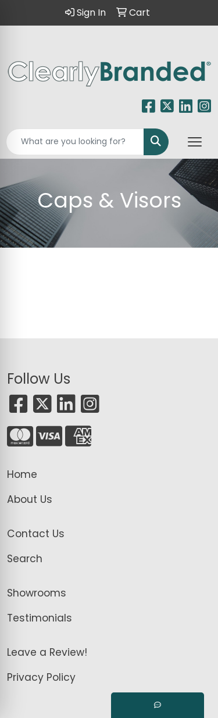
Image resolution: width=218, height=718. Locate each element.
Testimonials (39, 618)
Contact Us (36, 534)
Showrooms (36, 593)
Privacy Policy (41, 677)
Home (22, 474)
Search (24, 559)
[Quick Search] (75, 141)
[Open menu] (194, 141)
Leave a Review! (47, 652)
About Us (29, 499)
